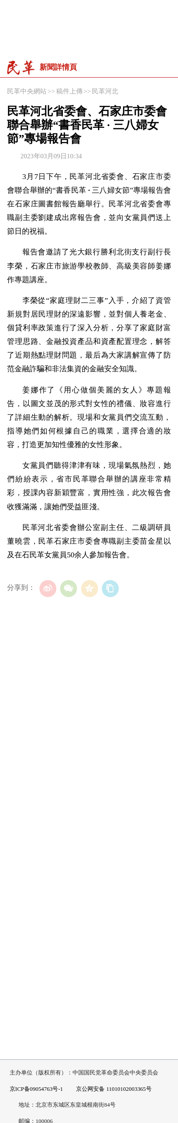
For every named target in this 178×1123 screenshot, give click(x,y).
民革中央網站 (27, 91)
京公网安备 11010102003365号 (110, 1089)
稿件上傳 (69, 91)
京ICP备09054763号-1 (36, 1089)
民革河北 (105, 91)
